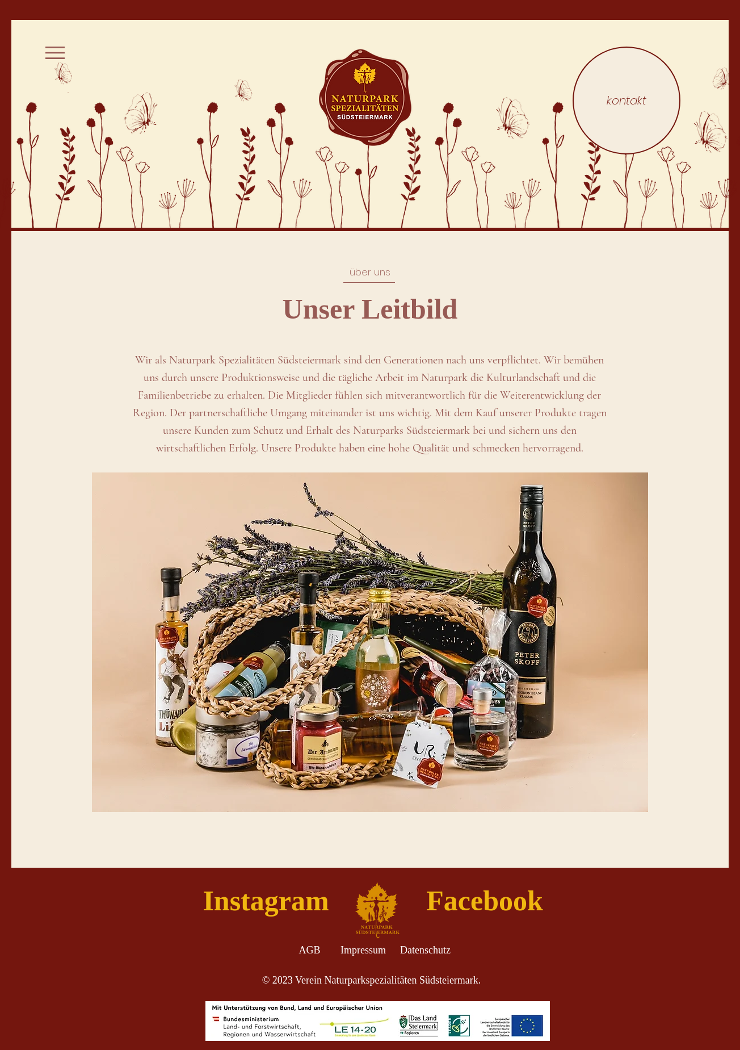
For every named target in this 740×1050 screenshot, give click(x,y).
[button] (55, 53)
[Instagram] (265, 901)
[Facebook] (484, 901)
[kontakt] (626, 100)
